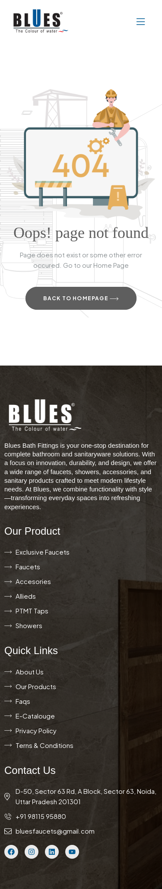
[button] (114, 20)
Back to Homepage (81, 299)
